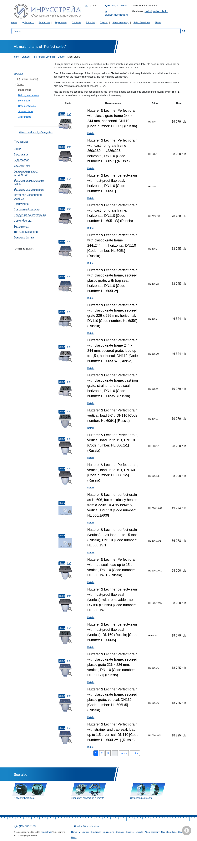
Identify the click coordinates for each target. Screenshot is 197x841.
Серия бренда (22, 220)
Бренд (18, 148)
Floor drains (24, 100)
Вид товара (21, 154)
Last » (135, 753)
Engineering (61, 22)
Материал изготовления (29, 189)
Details (90, 133)
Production (44, 22)
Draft (69, 114)
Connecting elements (141, 798)
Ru (86, 5)
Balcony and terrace (28, 95)
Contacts (76, 22)
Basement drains (27, 106)
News (158, 22)
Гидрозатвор (21, 160)
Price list (90, 22)
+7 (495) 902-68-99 (117, 5)
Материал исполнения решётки (28, 196)
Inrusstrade (47, 832)
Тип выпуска (21, 226)
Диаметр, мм (22, 165)
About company (121, 22)
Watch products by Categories (36, 132)
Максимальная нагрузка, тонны (29, 182)
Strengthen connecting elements (87, 798)
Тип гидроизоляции (26, 231)
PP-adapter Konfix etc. (23, 798)
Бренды (18, 73)
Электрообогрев (24, 237)
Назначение (21, 203)
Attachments (24, 117)
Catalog (25, 56)
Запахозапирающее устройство (26, 173)
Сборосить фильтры (24, 249)
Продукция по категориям (30, 215)
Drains (61, 56)
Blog (180, 832)
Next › (124, 753)
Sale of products (142, 22)
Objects (104, 22)
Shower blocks (25, 111)
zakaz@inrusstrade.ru (116, 14)
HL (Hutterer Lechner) (44, 56)
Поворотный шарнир (26, 209)
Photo (62, 114)
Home (14, 22)
